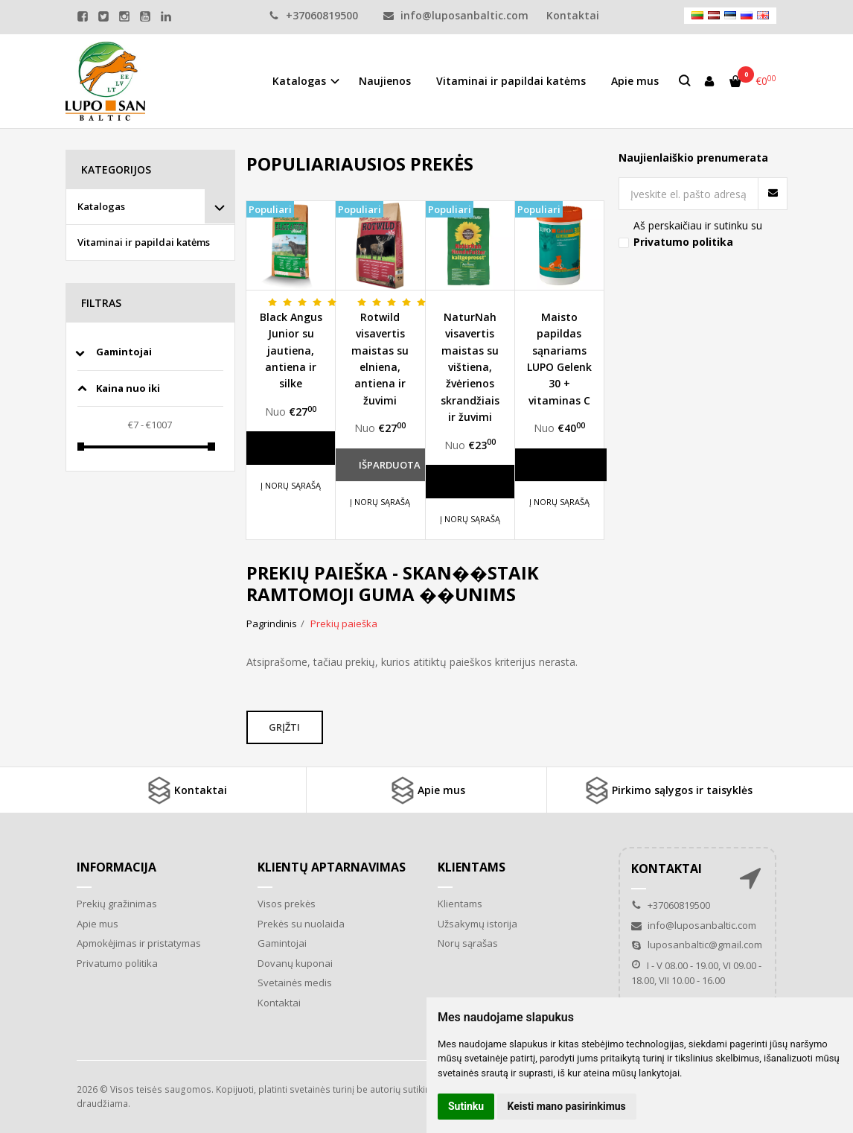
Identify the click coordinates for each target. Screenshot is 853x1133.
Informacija (116, 867)
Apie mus (635, 81)
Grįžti (285, 727)
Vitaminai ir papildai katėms (511, 81)
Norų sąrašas (468, 943)
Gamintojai (282, 943)
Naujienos (385, 81)
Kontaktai (185, 790)
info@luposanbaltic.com (455, 15)
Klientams (471, 867)
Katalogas (101, 206)
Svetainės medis (295, 982)
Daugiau (293, 447)
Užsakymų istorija (477, 923)
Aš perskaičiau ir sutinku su (697, 233)
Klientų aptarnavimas (332, 867)
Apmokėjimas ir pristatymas (139, 943)
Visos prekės (287, 903)
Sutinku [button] (466, 1106)
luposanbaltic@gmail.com (696, 944)
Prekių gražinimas (117, 903)
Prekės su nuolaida (301, 923)
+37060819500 (313, 15)
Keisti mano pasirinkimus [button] (567, 1106)
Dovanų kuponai (295, 963)
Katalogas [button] (299, 81)
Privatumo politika (117, 963)
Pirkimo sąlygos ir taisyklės (667, 790)
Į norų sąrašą (291, 485)
